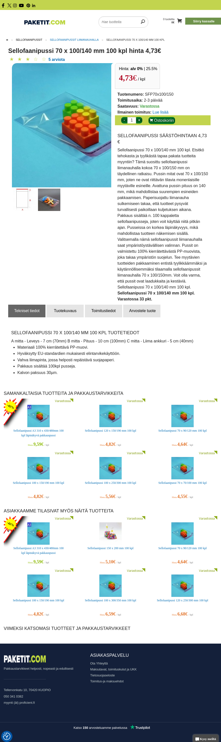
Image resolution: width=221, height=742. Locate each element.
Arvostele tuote (142, 311)
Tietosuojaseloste (102, 675)
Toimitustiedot (103, 311)
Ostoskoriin (162, 120)
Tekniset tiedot (26, 311)
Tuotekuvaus (65, 311)
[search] (143, 18)
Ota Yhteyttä (99, 663)
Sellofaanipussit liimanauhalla (74, 39)
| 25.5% (143, 69)
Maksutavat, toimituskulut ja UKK (113, 669)
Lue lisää (160, 112)
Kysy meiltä (205, 739)
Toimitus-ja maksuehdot (106, 681)
